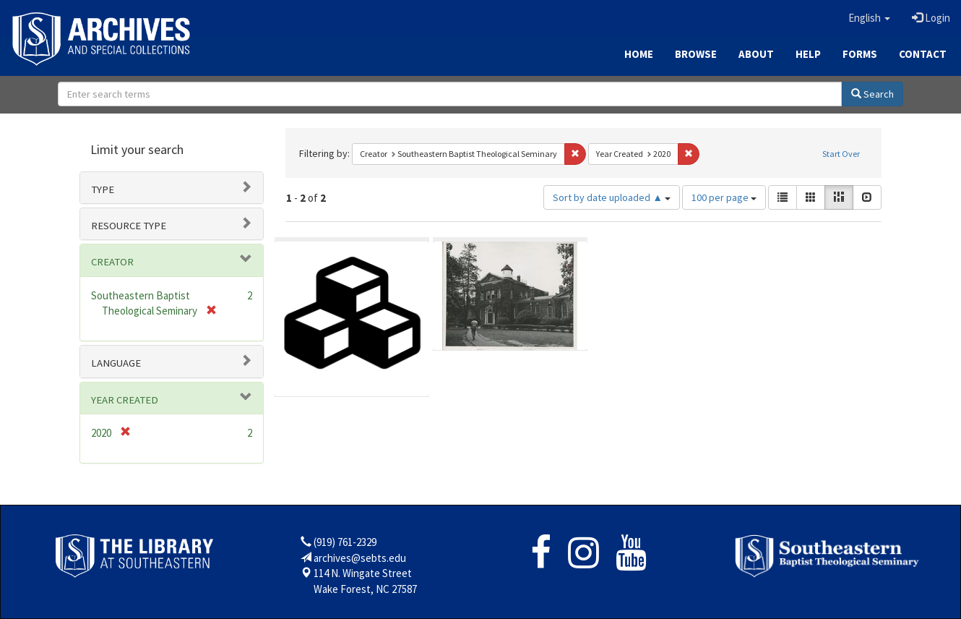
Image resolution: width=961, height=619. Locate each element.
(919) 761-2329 (345, 542)
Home (638, 54)
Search (872, 94)
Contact (923, 54)
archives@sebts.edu (360, 558)
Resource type (128, 225)
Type (102, 189)
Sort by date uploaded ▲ (612, 197)
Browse (696, 54)
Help (808, 54)
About (756, 54)
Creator (112, 261)
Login (931, 18)
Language (116, 363)
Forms (860, 54)
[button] (869, 18)
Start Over (841, 153)
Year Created (124, 399)
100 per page (724, 197)
